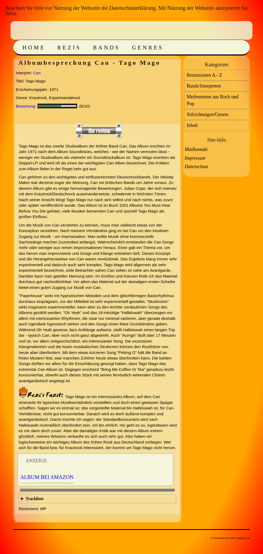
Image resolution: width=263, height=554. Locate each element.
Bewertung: (26, 106)
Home (33, 47)
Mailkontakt (195, 149)
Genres (147, 47)
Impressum (194, 158)
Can (36, 73)
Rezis (69, 47)
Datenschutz (196, 166)
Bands (106, 47)
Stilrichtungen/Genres (207, 114)
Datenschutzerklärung (132, 8)
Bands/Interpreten (204, 86)
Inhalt (192, 125)
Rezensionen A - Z (204, 75)
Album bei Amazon (46, 477)
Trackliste (35, 498)
